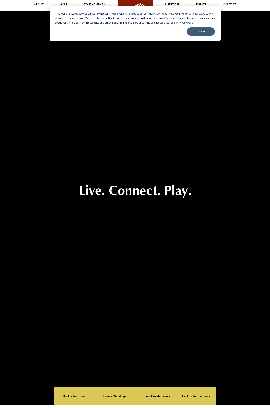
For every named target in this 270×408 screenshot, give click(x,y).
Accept (201, 31)
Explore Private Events (155, 396)
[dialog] (135, 23)
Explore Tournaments (196, 396)
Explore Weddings (114, 396)
